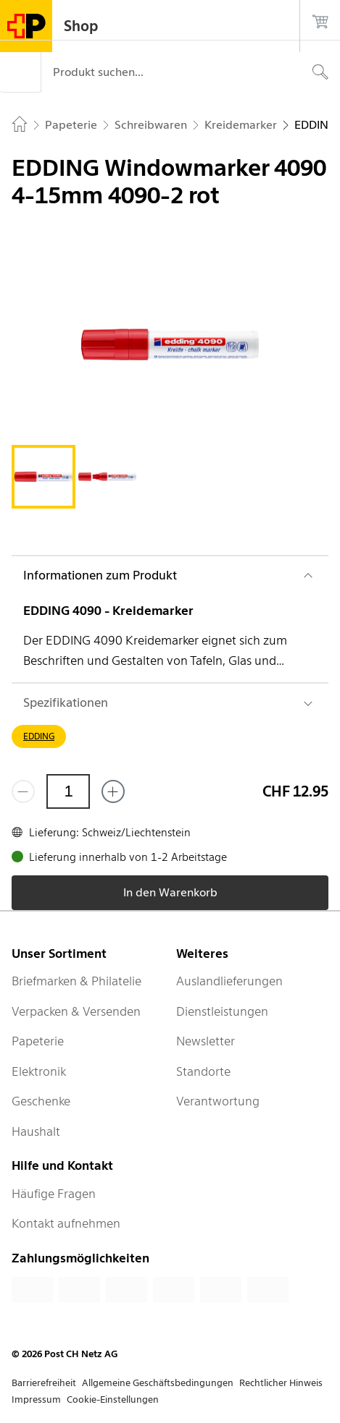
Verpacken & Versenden (76, 1011)
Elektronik (39, 1071)
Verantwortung (218, 1101)
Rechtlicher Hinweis (281, 1382)
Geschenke (41, 1101)
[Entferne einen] (23, 791)
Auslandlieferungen (229, 981)
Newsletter (205, 1041)
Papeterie (38, 1041)
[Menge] (68, 791)
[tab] (43, 477)
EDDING (38, 736)
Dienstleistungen (222, 1011)
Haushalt (36, 1131)
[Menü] (20, 72)
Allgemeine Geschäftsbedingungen (157, 1382)
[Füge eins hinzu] (113, 791)
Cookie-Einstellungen (113, 1399)
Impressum (36, 1399)
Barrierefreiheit (44, 1382)
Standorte (203, 1071)
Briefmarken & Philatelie (76, 981)
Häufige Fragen (54, 1193)
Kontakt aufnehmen (66, 1223)
